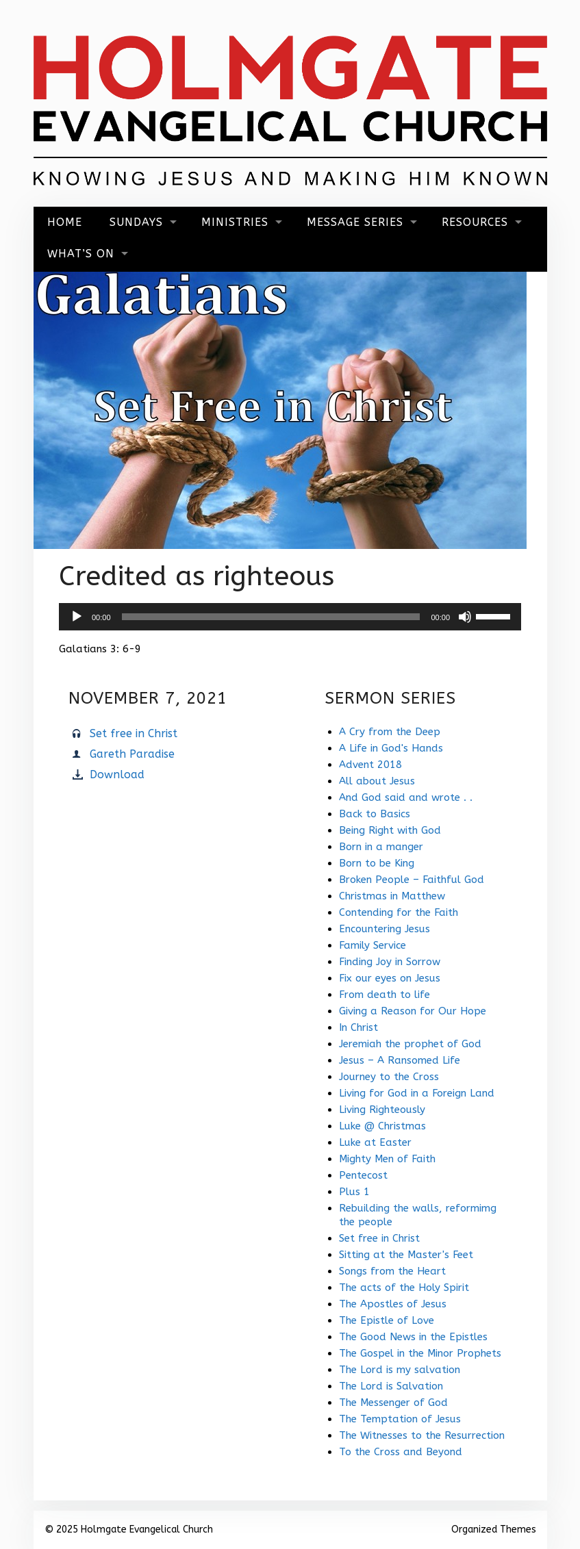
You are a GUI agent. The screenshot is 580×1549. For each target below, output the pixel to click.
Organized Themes (493, 1529)
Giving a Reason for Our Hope (412, 1011)
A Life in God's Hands (391, 748)
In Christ (358, 1027)
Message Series (355, 222)
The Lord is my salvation (399, 1370)
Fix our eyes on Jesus (389, 978)
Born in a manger (381, 847)
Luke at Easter (375, 1142)
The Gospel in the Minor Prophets (420, 1353)
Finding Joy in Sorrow (389, 962)
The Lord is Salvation (391, 1386)
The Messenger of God (393, 1402)
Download (117, 774)
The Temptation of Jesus (400, 1419)
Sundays (136, 222)
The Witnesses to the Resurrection (422, 1435)
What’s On (80, 253)
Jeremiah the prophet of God (410, 1044)
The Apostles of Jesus (392, 1304)
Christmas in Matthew (392, 896)
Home (64, 222)
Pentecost (363, 1175)
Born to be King (376, 863)
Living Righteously (382, 1109)
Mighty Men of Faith (387, 1159)
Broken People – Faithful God (411, 879)
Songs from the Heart (392, 1271)
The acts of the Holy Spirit (404, 1287)
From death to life (384, 994)
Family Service (372, 945)
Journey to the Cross (389, 1077)
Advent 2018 (370, 764)
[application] (290, 616)
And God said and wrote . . (405, 797)
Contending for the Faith (398, 912)
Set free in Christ (133, 733)
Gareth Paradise (132, 753)
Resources (475, 222)
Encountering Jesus (384, 929)
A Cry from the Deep (389, 732)
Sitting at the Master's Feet (406, 1255)
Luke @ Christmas (382, 1126)
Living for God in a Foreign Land (416, 1093)
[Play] (77, 617)
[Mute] (465, 617)
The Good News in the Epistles (413, 1337)
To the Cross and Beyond (400, 1452)
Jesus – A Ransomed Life (399, 1060)
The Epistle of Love (386, 1320)
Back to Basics (374, 814)
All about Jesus (377, 781)
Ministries (234, 222)
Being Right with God (390, 830)
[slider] (271, 616)
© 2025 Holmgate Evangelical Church (129, 1529)
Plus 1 (354, 1192)
